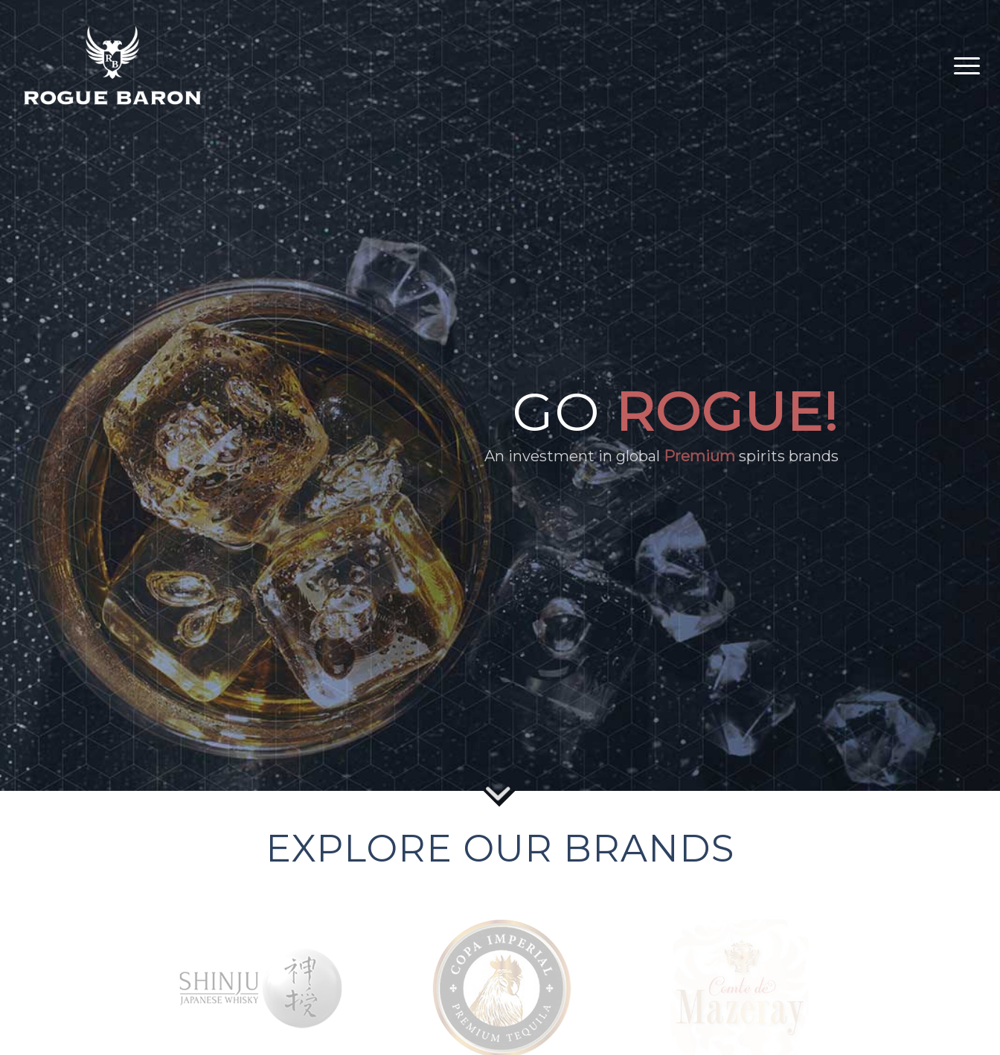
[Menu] (962, 65)
